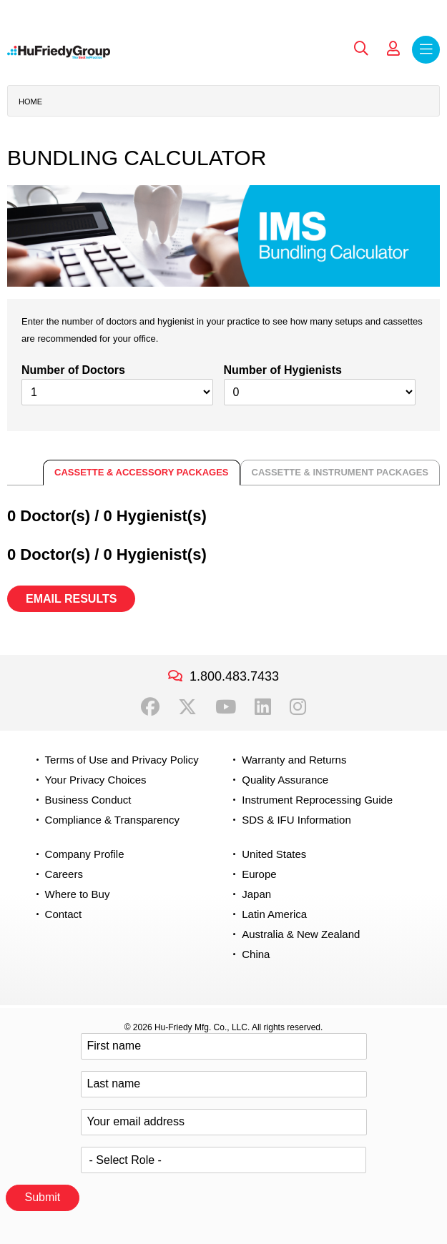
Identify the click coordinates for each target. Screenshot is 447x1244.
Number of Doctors (73, 370)
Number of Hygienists (283, 370)
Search (361, 48)
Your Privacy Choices (96, 780)
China (256, 954)
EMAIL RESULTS (71, 599)
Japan (256, 894)
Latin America (274, 914)
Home (30, 101)
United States (274, 854)
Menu (426, 50)
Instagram (298, 707)
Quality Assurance (285, 780)
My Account (393, 48)
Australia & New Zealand (301, 934)
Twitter (187, 707)
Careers (64, 874)
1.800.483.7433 (234, 676)
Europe (259, 874)
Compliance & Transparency (112, 820)
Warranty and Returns (294, 760)
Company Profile (84, 854)
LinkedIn (263, 707)
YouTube (225, 707)
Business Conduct (88, 800)
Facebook (150, 707)
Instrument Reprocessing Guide (317, 800)
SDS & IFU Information (296, 820)
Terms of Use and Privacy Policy (122, 760)
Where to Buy (77, 894)
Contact (63, 914)
